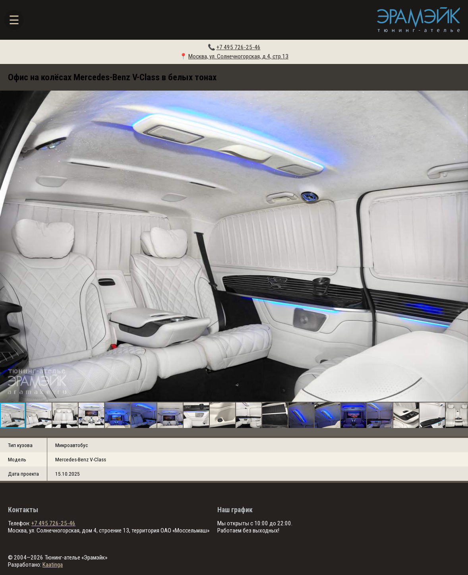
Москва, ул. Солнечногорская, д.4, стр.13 (238, 56)
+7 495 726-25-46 (239, 47)
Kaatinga (53, 564)
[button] (460, 246)
